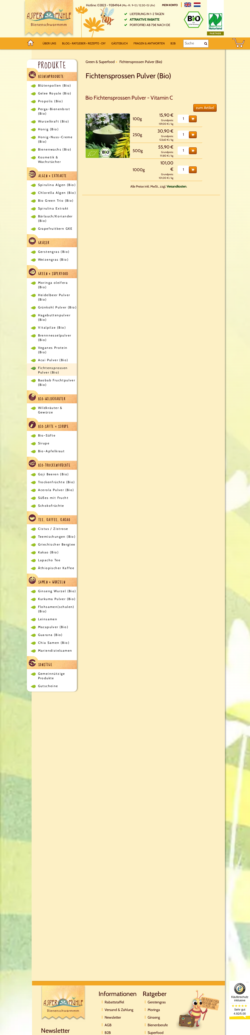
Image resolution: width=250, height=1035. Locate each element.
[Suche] (196, 43)
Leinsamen (48, 619)
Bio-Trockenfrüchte (50, 464)
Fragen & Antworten (149, 43)
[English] (187, 4)
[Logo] (49, 18)
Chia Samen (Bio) (53, 643)
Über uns (49, 43)
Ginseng (154, 1017)
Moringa (154, 1010)
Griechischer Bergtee (56, 544)
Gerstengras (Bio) (54, 252)
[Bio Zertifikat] (193, 19)
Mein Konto (170, 5)
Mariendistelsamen (55, 651)
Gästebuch (119, 43)
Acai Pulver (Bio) (53, 360)
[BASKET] (238, 43)
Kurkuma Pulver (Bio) (57, 599)
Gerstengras (157, 1002)
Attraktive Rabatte (144, 19)
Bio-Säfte (47, 435)
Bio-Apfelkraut (51, 451)
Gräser (39, 241)
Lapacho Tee (49, 560)
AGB (108, 1025)
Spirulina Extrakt (53, 208)
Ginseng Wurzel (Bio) (57, 591)
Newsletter (113, 1017)
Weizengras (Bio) (53, 260)
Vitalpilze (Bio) (52, 327)
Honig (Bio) (48, 129)
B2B (173, 43)
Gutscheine (48, 686)
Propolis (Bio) (50, 101)
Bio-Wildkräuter (47, 397)
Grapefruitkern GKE (55, 229)
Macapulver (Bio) (53, 627)
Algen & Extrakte (48, 174)
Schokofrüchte (51, 506)
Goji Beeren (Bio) (53, 474)
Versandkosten (176, 186)
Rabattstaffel (114, 1002)
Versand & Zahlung (119, 1010)
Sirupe (44, 443)
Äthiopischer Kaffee (56, 568)
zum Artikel (205, 107)
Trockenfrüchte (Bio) (56, 482)
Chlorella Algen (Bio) (57, 193)
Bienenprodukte (46, 75)
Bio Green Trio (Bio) (56, 201)
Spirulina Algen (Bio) (57, 185)
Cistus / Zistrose (53, 529)
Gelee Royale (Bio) (54, 93)
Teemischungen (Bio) (57, 537)
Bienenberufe (158, 1025)
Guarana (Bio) (50, 635)
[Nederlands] (197, 4)
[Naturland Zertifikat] (215, 23)
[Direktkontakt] (198, 1010)
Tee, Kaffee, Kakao (50, 518)
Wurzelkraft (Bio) (53, 121)
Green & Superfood (49, 272)
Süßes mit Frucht (53, 498)
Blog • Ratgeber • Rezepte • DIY (84, 43)
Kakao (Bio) (48, 552)
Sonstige (41, 663)
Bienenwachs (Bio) (54, 149)
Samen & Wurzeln (47, 581)
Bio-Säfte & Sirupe (49, 425)
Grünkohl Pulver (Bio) (57, 307)
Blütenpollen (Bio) (54, 85)
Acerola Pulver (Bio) (56, 490)
